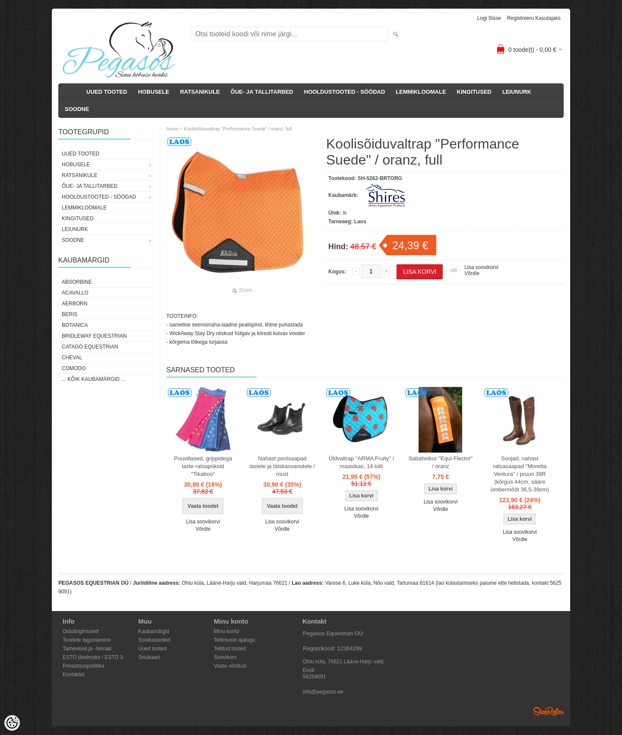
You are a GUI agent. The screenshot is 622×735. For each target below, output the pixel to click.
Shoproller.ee (548, 711)
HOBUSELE (153, 92)
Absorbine (77, 282)
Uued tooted (152, 649)
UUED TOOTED (106, 92)
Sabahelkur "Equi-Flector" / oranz (441, 462)
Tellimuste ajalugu (234, 640)
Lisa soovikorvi (481, 267)
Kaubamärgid (153, 631)
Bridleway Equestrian (94, 336)
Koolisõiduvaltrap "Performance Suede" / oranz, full (238, 128)
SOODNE (77, 109)
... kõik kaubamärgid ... (93, 379)
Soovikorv (225, 657)
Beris (69, 314)
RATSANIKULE (200, 92)
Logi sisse (489, 18)
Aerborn (74, 304)
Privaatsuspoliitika (83, 666)
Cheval (72, 358)
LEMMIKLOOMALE (421, 92)
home (172, 128)
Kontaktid (73, 675)
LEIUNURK (516, 92)
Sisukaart (149, 657)
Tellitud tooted (230, 649)
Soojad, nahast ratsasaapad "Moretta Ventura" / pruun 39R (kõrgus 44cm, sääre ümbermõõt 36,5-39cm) (520, 474)
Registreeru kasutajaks (534, 18)
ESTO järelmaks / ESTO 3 (93, 657)
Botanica (75, 325)
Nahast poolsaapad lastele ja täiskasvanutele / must (282, 466)
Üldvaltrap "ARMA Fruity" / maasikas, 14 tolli (361, 462)
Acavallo (75, 293)
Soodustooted (154, 640)
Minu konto (226, 631)
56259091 (314, 677)
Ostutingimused (80, 631)
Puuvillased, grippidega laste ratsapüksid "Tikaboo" (203, 466)
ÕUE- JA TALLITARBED (262, 92)
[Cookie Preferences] (12, 723)
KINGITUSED (474, 92)
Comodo (74, 368)
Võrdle (471, 273)
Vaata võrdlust (230, 666)
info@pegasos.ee (323, 692)
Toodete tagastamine (87, 640)
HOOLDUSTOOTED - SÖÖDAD (344, 92)
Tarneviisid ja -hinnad (87, 649)
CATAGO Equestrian (90, 347)
